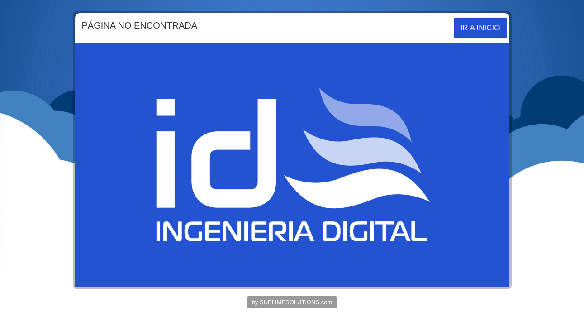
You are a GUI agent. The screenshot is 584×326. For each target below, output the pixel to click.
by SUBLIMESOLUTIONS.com (292, 302)
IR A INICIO (480, 28)
